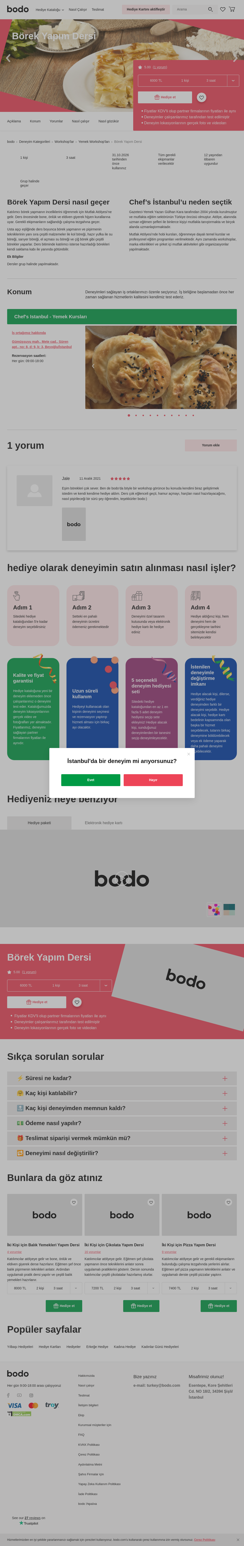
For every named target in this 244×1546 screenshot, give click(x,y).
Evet (90, 780)
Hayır (153, 780)
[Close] (188, 754)
